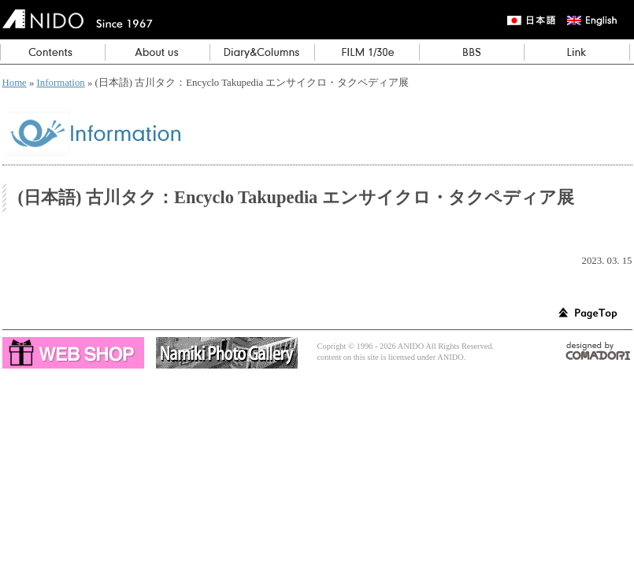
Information (61, 82)
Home (14, 82)
